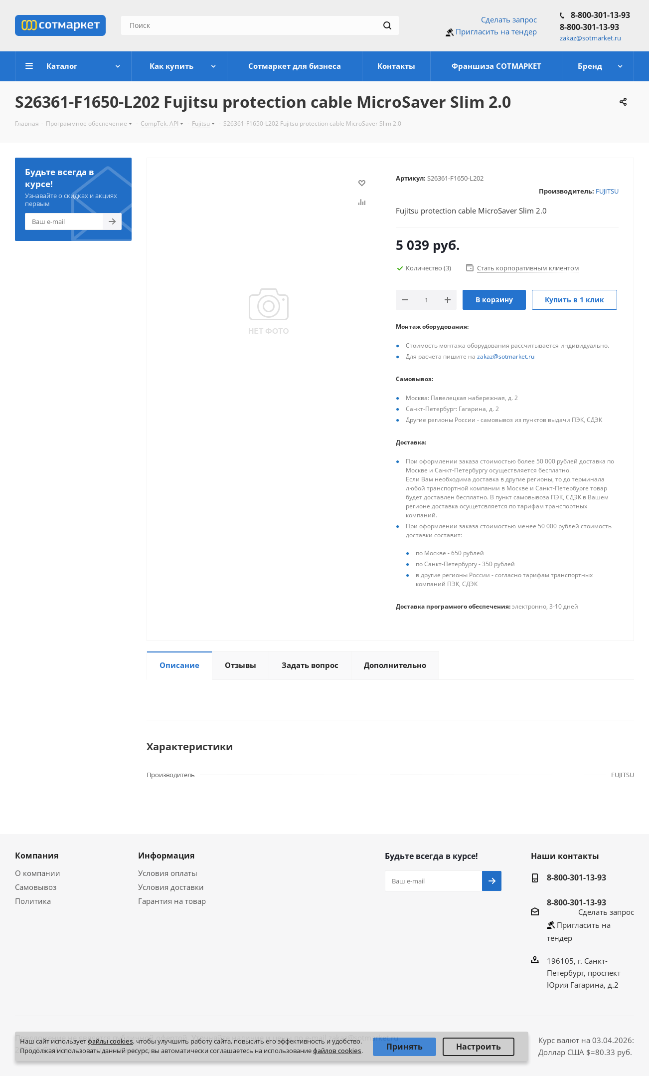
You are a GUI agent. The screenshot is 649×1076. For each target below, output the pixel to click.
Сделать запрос (509, 19)
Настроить (478, 1046)
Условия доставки (171, 887)
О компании (37, 873)
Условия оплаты (167, 873)
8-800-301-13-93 (600, 14)
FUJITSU (607, 191)
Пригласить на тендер (496, 31)
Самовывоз (35, 887)
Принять (404, 1046)
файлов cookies (337, 1050)
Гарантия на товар (172, 901)
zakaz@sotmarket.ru (505, 356)
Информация (166, 855)
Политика (33, 901)
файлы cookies (110, 1041)
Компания (36, 855)
